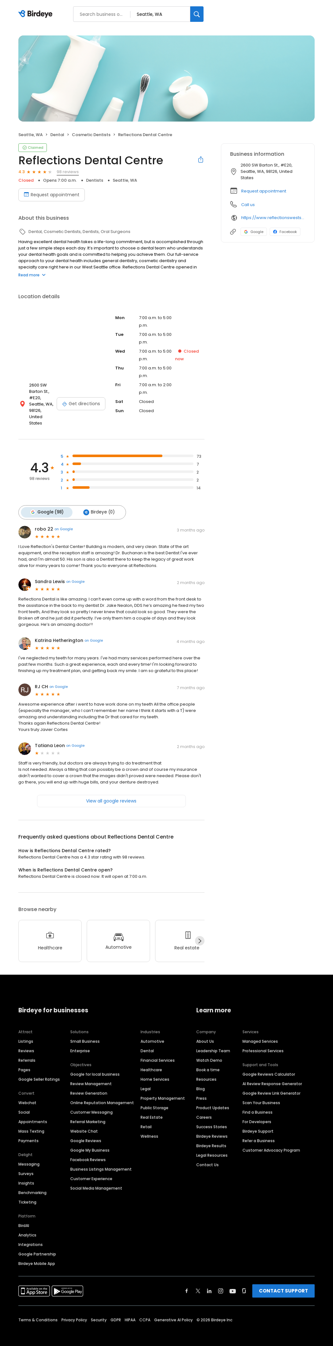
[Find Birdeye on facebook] (186, 1283)
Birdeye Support (257, 1124)
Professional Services (263, 1043)
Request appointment (263, 191)
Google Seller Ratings (39, 1072)
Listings (25, 1034)
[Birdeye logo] (36, 14)
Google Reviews (85, 1133)
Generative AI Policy (173, 1312)
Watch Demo (209, 1053)
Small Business (85, 1034)
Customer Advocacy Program (271, 1143)
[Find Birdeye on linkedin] (209, 1283)
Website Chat (84, 1124)
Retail (146, 1119)
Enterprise (80, 1043)
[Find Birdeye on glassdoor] (244, 1283)
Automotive (152, 1034)
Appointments (32, 1114)
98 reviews (68, 172)
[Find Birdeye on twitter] (198, 1283)
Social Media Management (96, 1181)
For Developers (256, 1114)
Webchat (27, 1095)
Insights (26, 1176)
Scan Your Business (261, 1095)
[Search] (197, 14)
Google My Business (90, 1143)
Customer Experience (91, 1171)
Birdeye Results (211, 1138)
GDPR (115, 1312)
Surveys (26, 1166)
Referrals (26, 1053)
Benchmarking (32, 1185)
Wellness (149, 1129)
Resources (206, 1072)
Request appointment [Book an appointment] (51, 195)
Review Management (91, 1076)
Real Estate (152, 1110)
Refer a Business (258, 1133)
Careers (204, 1110)
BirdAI (23, 1218)
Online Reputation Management (102, 1095)
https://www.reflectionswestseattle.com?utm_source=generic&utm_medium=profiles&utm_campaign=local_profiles (273, 218)
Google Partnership (37, 1246)
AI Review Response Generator (272, 1076)
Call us (248, 205)
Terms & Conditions (38, 1312)
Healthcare (151, 1062)
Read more (32, 275)
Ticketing (27, 1195)
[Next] (199, 933)
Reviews (26, 1043)
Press (201, 1091)
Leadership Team (213, 1043)
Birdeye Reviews (212, 1129)
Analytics (27, 1227)
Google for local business (95, 1067)
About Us (205, 1034)
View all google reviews (111, 793)
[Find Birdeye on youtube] (232, 1283)
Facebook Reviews (88, 1152)
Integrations (30, 1237)
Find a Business (257, 1105)
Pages (24, 1062)
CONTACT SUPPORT (283, 1283)
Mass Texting (31, 1124)
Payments (28, 1133)
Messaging (29, 1157)
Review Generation (88, 1086)
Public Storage (154, 1100)
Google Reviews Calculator (268, 1067)
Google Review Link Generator (271, 1086)
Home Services (155, 1072)
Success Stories (211, 1119)
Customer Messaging (91, 1105)
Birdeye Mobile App (36, 1256)
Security (99, 1312)
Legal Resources (212, 1148)
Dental (147, 1043)
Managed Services (260, 1034)
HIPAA (130, 1312)
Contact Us (207, 1157)
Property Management (163, 1091)
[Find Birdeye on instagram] (220, 1283)
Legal (146, 1081)
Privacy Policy (74, 1312)
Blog (200, 1081)
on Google (63, 521)
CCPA (144, 1312)
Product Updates (212, 1100)
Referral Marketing (87, 1114)
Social (24, 1105)
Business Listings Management (101, 1162)
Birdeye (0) (97, 505)
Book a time (208, 1062)
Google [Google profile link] (253, 231)
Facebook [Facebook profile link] (285, 231)
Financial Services (158, 1053)
